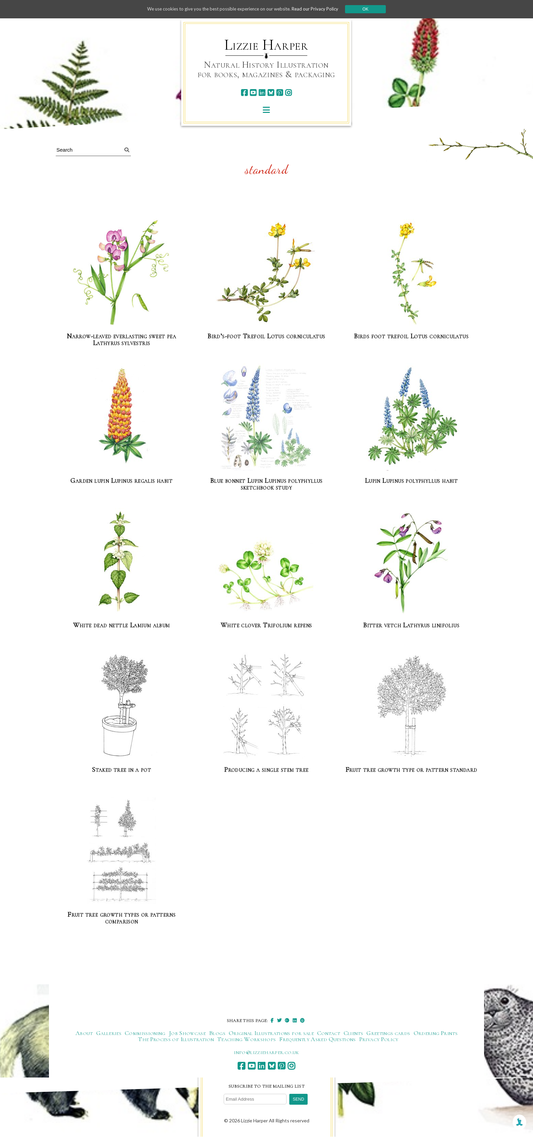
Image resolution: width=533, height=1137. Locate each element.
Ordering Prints (436, 1033)
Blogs (217, 1033)
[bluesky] (271, 92)
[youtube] (253, 92)
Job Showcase (187, 1033)
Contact (328, 1033)
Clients (353, 1033)
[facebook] (244, 92)
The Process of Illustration (176, 1039)
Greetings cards (388, 1033)
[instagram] (288, 92)
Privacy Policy (378, 1039)
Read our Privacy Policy (320, 9)
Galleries (108, 1033)
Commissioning (145, 1033)
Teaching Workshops (246, 1039)
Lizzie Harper (266, 45)
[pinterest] (279, 92)
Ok (372, 9)
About (84, 1033)
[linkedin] (262, 92)
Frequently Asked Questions (317, 1039)
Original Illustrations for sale (271, 1033)
